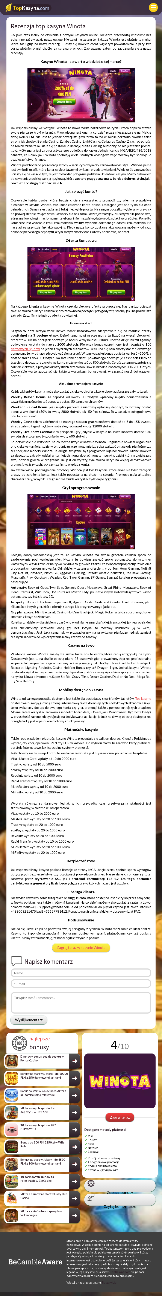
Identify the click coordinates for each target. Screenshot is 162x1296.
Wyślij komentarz (29, 1020)
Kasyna (31, 8)
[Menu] (153, 7)
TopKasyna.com (120, 1272)
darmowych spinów (25, 349)
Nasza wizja (109, 1282)
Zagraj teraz (120, 1117)
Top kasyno (143, 698)
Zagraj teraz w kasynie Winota (81, 947)
